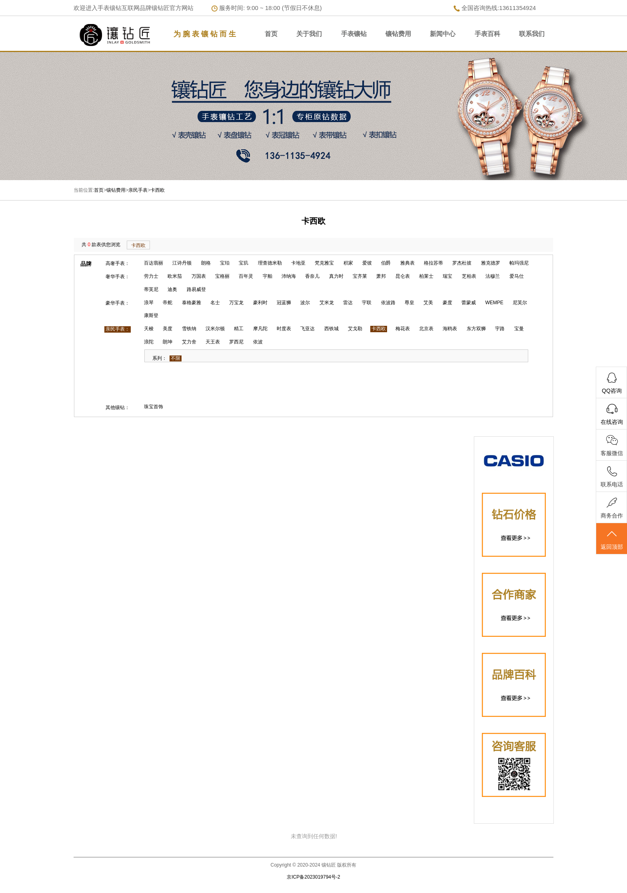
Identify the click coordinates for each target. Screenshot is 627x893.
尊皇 (409, 302)
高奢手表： (118, 263)
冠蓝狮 (284, 302)
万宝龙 (236, 302)
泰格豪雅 (191, 302)
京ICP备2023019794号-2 (313, 877)
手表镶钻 (354, 33)
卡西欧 (157, 190)
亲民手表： (118, 329)
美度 (167, 328)
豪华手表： (118, 303)
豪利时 (260, 302)
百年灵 (246, 276)
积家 (348, 263)
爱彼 (367, 263)
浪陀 (149, 342)
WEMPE (494, 302)
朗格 (206, 263)
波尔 (305, 302)
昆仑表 (402, 276)
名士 (215, 302)
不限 (175, 358)
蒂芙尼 (151, 289)
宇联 (366, 302)
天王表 (213, 342)
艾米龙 (326, 302)
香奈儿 (312, 276)
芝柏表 (469, 276)
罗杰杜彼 (461, 263)
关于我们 (309, 33)
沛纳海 (289, 276)
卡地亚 (298, 263)
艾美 (428, 302)
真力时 (336, 276)
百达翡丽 (153, 263)
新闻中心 (442, 33)
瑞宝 (447, 276)
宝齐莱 (360, 276)
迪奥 (172, 289)
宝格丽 (222, 276)
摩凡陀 (260, 328)
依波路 (388, 302)
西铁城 (331, 328)
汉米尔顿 (215, 328)
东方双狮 (476, 328)
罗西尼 (236, 342)
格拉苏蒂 (433, 263)
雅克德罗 (490, 263)
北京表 (426, 328)
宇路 (500, 328)
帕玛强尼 (519, 263)
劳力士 (151, 276)
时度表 (284, 328)
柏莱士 (426, 276)
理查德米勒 (270, 263)
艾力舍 (189, 342)
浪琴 (149, 302)
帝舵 (167, 302)
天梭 (149, 328)
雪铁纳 (189, 328)
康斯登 (151, 315)
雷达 (348, 302)
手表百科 (487, 33)
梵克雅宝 (324, 263)
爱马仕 (516, 276)
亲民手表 (138, 190)
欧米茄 (175, 276)
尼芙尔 (520, 302)
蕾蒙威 (468, 302)
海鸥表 (450, 328)
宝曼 (519, 328)
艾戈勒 (355, 328)
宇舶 (267, 276)
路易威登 (196, 289)
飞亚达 (307, 328)
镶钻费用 (398, 33)
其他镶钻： (118, 407)
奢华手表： (118, 276)
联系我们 (532, 33)
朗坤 (167, 342)
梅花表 (402, 328)
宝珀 (225, 263)
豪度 (447, 302)
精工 (239, 328)
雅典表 (407, 263)
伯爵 (386, 263)
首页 (271, 33)
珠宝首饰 (153, 406)
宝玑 (243, 263)
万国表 (199, 276)
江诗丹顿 (182, 263)
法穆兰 (492, 276)
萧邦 (381, 276)
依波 (258, 342)
